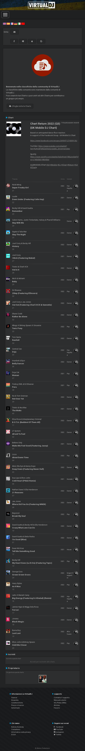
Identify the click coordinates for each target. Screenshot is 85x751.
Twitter (57, 735)
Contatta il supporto (61, 698)
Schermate (15, 708)
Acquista (14, 700)
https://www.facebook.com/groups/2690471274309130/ (53, 141)
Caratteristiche (17, 703)
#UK (32, 165)
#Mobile (53, 165)
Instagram (59, 732)
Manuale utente (60, 700)
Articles (57, 705)
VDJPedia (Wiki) (60, 703)
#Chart (64, 165)
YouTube (58, 729)
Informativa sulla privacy (21, 732)
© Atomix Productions (42, 748)
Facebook (58, 727)
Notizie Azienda (17, 727)
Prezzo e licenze (17, 705)
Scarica (14, 698)
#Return (70, 165)
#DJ (59, 165)
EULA (13, 735)
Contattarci (15, 729)
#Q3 (76, 165)
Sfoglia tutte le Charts (20, 106)
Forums (57, 708)
